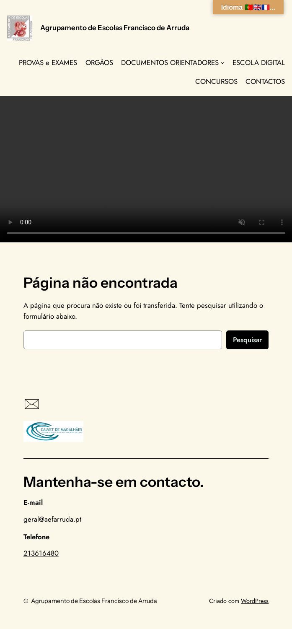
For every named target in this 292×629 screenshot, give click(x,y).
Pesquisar (247, 340)
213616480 (41, 553)
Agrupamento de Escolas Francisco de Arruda (114, 27)
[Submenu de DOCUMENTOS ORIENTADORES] (222, 62)
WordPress (255, 601)
